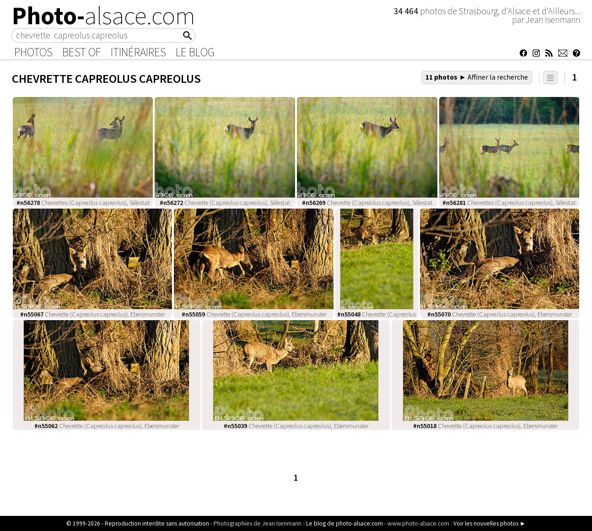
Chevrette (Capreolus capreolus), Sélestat (225, 202)
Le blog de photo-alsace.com (344, 523)
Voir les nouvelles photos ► (489, 523)
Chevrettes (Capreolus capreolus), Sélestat (83, 202)
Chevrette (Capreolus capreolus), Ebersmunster (92, 314)
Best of (81, 52)
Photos (33, 52)
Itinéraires (138, 52)
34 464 (406, 10)
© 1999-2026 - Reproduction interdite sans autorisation (137, 523)
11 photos (476, 76)
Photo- (103, 15)
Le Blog (195, 52)
